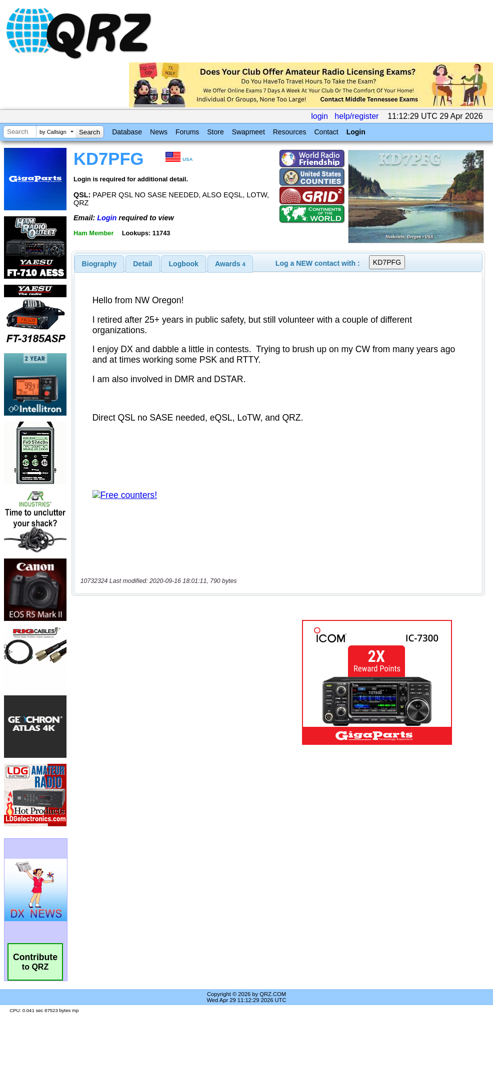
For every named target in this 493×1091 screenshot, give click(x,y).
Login (356, 132)
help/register (356, 116)
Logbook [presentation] (183, 264)
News (159, 132)
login (319, 116)
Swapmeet (248, 132)
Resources (289, 132)
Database (127, 132)
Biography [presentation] (99, 264)
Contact (326, 132)
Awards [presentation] (230, 264)
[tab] (99, 263)
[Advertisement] (178, 682)
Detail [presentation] (142, 264)
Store (215, 132)
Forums (187, 132)
